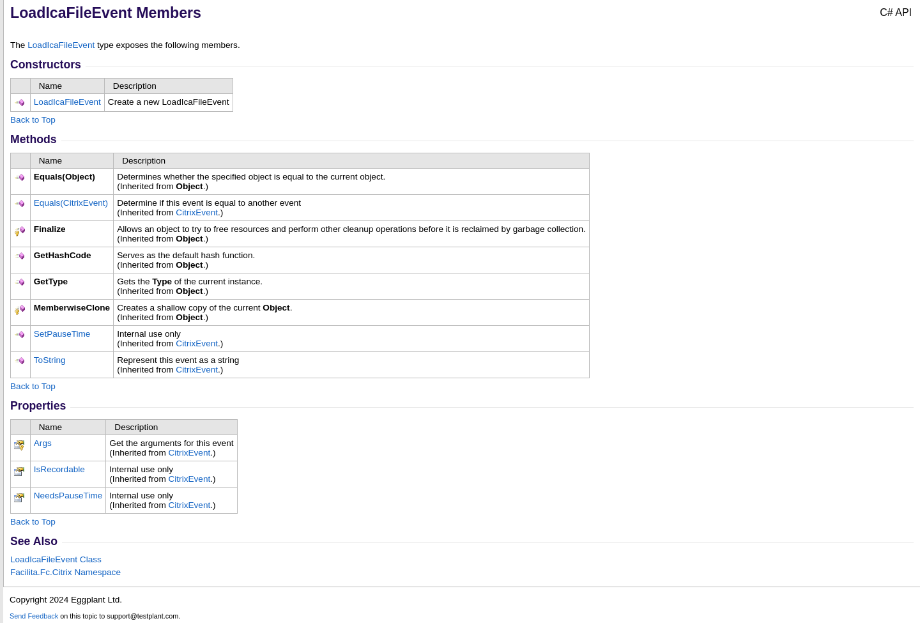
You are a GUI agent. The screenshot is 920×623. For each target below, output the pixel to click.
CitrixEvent (197, 212)
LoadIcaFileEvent (61, 45)
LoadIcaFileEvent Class (56, 559)
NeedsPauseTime (68, 495)
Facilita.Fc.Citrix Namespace (65, 572)
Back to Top (33, 120)
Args (43, 443)
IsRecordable (59, 469)
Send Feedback (34, 616)
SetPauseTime (62, 334)
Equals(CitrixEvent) (71, 203)
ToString (50, 360)
